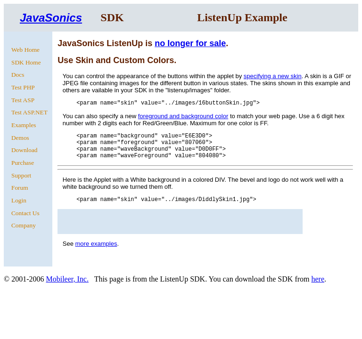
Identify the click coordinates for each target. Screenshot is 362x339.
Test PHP (23, 87)
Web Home (25, 49)
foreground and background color (183, 116)
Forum (19, 187)
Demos (20, 137)
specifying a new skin (273, 76)
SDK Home (26, 62)
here (317, 279)
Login (18, 200)
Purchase (22, 162)
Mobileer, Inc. (67, 279)
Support (21, 175)
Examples (23, 125)
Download (24, 149)
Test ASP (22, 100)
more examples (96, 243)
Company (23, 225)
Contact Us (25, 213)
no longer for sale (190, 43)
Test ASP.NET (29, 112)
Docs (17, 74)
